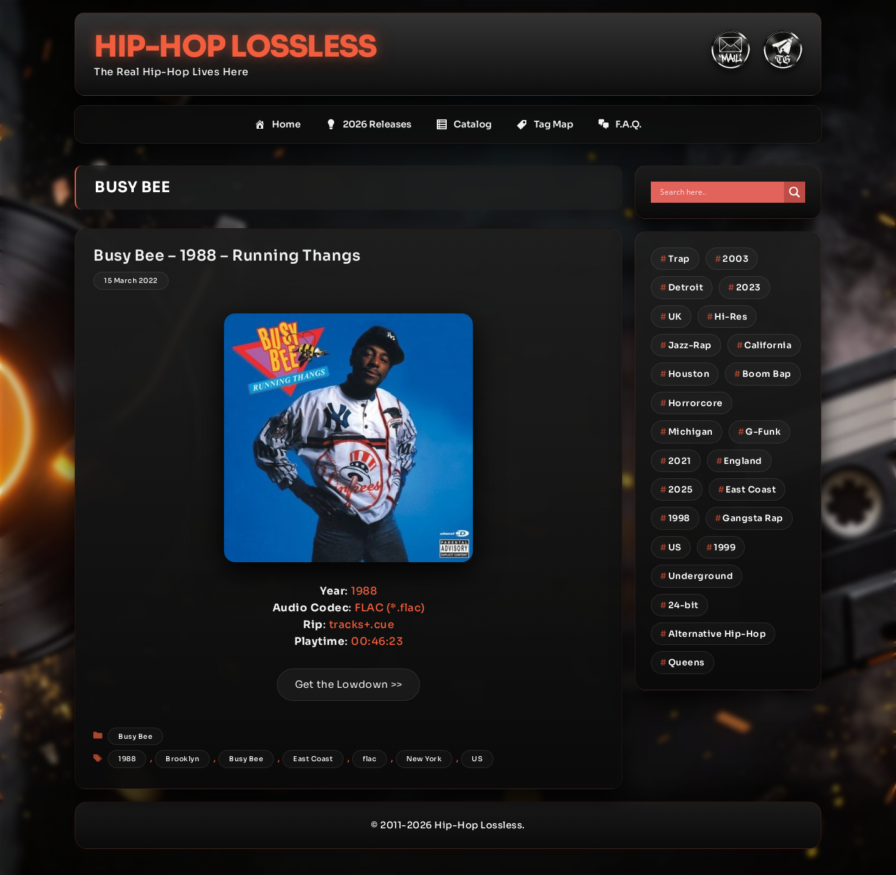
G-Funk (760, 431)
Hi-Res (727, 316)
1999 (721, 547)
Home (277, 124)
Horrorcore (691, 403)
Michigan (686, 431)
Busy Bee (136, 737)
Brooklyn (183, 760)
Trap (675, 258)
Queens (682, 662)
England (739, 460)
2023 (744, 287)
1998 (675, 518)
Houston (684, 373)
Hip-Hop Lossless (236, 46)
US (477, 760)
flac (370, 760)
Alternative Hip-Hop (713, 633)
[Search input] (720, 192)
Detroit (681, 287)
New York (424, 760)
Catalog (464, 124)
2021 (675, 460)
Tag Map (544, 124)
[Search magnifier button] (794, 192)
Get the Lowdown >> (348, 685)
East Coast (314, 760)
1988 (127, 760)
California (764, 345)
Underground (696, 575)
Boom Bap (762, 373)
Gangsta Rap (749, 518)
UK (671, 316)
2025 (676, 489)
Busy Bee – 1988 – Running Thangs (227, 256)
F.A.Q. (620, 124)
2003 (732, 258)
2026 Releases (368, 124)
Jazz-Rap (686, 345)
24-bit (679, 604)
